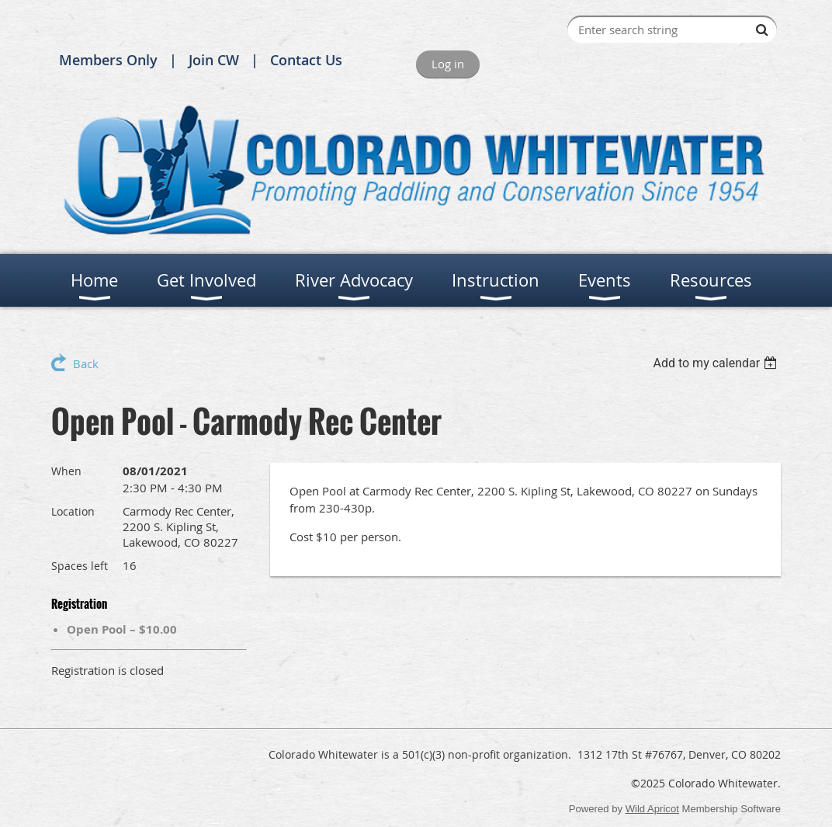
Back (86, 363)
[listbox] (717, 363)
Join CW (214, 59)
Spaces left (79, 565)
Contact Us (306, 59)
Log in (448, 63)
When (66, 471)
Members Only (108, 59)
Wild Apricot (652, 809)
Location (73, 511)
